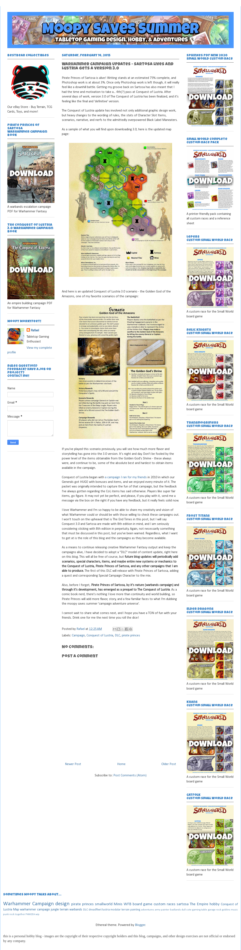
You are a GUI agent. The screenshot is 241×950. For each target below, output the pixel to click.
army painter (162, 909)
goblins (226, 909)
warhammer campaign (35, 909)
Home (121, 764)
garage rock (214, 909)
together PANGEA (25, 914)
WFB (127, 904)
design (62, 903)
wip (37, 914)
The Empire (199, 904)
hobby (215, 904)
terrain (64, 909)
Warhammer (17, 903)
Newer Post (73, 764)
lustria (106, 909)
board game (143, 904)
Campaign (78, 635)
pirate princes (131, 635)
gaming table (199, 909)
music (234, 909)
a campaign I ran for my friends (126, 477)
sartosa (183, 904)
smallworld (104, 904)
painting (135, 909)
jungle (55, 909)
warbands (75, 909)
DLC (117, 635)
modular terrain (120, 909)
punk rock (8, 914)
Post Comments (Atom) (129, 775)
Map (16, 909)
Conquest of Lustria (100, 635)
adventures (147, 909)
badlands (175, 909)
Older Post (168, 764)
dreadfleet (95, 909)
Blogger (140, 925)
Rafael (81, 629)
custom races (164, 904)
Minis (118, 904)
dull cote (186, 909)
